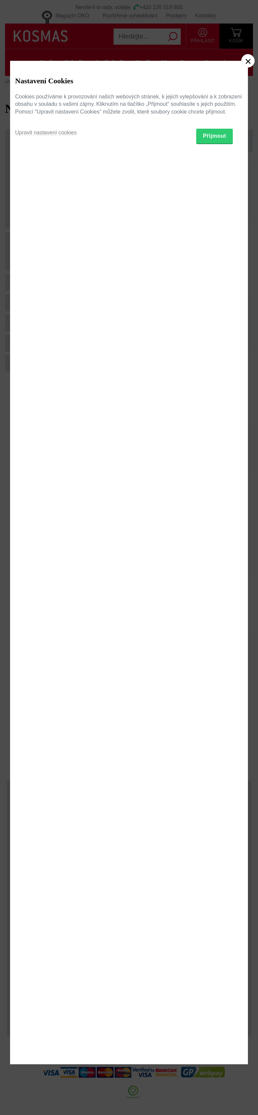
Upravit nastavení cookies (46, 590)
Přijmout (214, 593)
